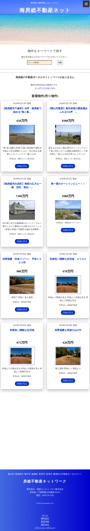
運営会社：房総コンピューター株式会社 (45, 489)
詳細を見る (22, 166)
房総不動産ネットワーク (45, 481)
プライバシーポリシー (45, 528)
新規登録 (45, 521)
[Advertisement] (45, 429)
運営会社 (45, 525)
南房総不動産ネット (45, 10)
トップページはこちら (45, 88)
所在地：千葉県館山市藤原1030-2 (45, 492)
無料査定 (45, 518)
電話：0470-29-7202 (45, 495)
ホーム (45, 515)
